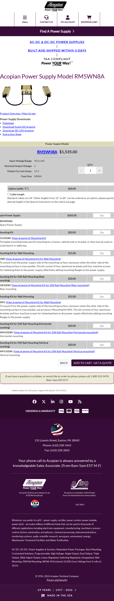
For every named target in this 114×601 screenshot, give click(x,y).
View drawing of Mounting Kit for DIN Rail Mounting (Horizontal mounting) (56, 332)
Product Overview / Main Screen (18, 113)
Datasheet (8, 123)
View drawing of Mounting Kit (28, 238)
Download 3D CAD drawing (18, 130)
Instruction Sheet (12, 134)
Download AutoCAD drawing (19, 126)
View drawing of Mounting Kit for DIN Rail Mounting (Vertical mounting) (54, 351)
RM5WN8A (47, 151)
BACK (64, 362)
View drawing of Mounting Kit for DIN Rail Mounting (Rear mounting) (50, 285)
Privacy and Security (57, 579)
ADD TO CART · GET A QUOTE (93, 362)
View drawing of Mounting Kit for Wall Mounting (33, 258)
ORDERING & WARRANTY (40, 410)
